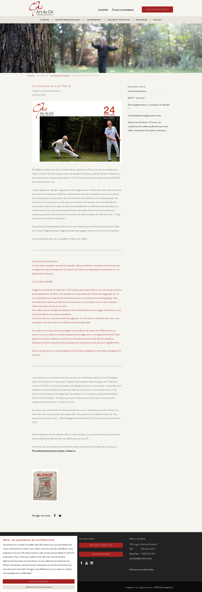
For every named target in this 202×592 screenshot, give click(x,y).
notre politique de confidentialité (17, 574)
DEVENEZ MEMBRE (101, 554)
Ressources (141, 20)
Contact (157, 20)
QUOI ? (136, 97)
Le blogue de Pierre (60, 75)
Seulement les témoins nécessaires (39, 588)
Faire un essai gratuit (157, 9)
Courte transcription (137, 91)
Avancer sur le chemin (148, 126)
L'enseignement (93, 20)
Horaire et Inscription (118, 20)
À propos (44, 20)
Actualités (103, 9)
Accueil (31, 75)
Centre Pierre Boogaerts (67, 20)
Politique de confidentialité (141, 569)
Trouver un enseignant (123, 9)
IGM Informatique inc (163, 587)
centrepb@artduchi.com (140, 558)
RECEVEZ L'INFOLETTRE (101, 545)
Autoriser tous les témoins (38, 582)
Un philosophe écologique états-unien (144, 115)
